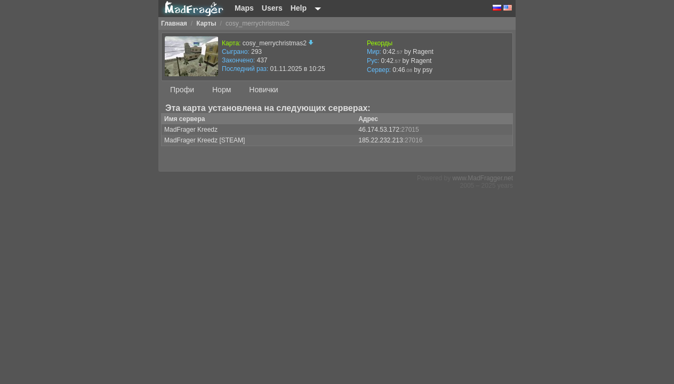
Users (272, 8)
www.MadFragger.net (483, 178)
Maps (244, 8)
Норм (221, 89)
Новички (263, 89)
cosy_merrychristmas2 (278, 43)
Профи (182, 89)
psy (427, 70)
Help (299, 8)
